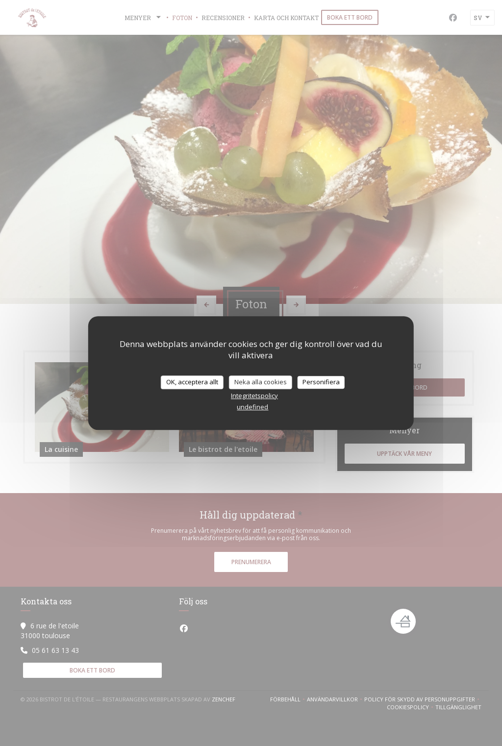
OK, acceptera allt (192, 381)
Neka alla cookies (260, 381)
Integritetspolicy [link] (254, 395)
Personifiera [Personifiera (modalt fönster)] (321, 381)
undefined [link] (252, 406)
